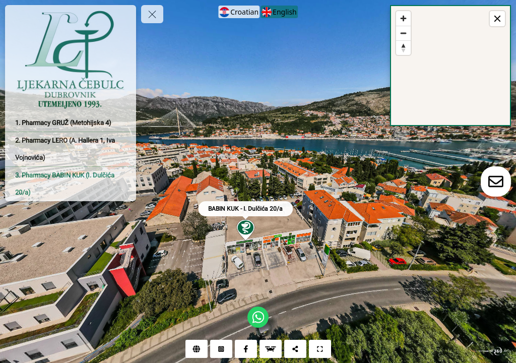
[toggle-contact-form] (496, 181)
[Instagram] (221, 349)
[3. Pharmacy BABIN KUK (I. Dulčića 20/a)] (70, 184)
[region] (450, 65)
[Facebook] (246, 349)
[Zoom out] (403, 33)
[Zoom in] (403, 18)
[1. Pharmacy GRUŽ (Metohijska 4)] (70, 123)
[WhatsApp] (258, 317)
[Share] (295, 349)
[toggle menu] (152, 14)
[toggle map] (497, 18)
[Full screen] (320, 349)
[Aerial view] (271, 349)
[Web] (196, 349)
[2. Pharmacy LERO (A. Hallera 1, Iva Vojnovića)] (70, 149)
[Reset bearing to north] (403, 47)
